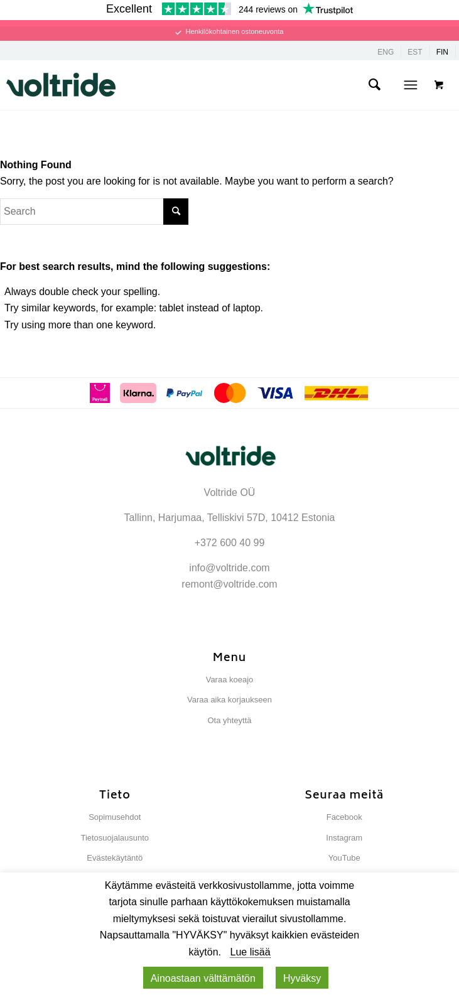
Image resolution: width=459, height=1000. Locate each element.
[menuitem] (374, 85)
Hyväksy (302, 978)
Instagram (344, 837)
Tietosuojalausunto (114, 837)
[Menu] (410, 85)
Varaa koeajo (230, 679)
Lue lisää (250, 952)
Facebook (344, 817)
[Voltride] (190, 85)
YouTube (344, 858)
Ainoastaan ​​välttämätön (203, 978)
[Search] (374, 85)
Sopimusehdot (115, 817)
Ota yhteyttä (229, 720)
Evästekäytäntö (115, 858)
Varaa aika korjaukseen (229, 699)
